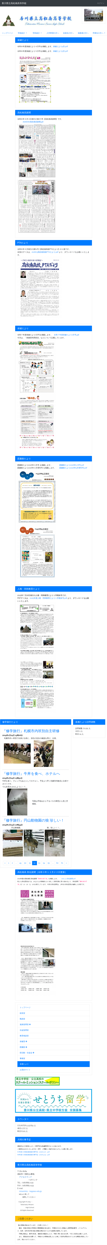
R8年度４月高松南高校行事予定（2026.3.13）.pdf (33, 1155)
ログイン (100, 3)
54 (44, 863)
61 (62, 863)
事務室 (22, 1058)
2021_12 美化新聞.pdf (68, 878)
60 (57, 863)
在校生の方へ (68, 33)
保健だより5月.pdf (60, 51)
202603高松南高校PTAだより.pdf (45, 252)
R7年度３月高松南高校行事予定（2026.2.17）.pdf (33, 1152)
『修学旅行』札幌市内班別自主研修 (30, 731)
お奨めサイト (25, 1070)
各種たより (24, 1064)
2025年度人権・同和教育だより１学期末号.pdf (48, 598)
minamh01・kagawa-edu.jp (30, 1191)
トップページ (7, 33)
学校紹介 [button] (21, 33)
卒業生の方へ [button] (98, 33)
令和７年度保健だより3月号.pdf (66, 335)
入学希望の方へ (53, 33)
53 (39, 863)
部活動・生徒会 (27, 1053)
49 (20, 863)
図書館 (23, 1047)
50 (25, 863)
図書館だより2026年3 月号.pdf (71, 465)
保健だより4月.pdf (60, 46)
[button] (85, 15)
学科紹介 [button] (36, 33)
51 (30, 863)
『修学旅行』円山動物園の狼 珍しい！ (33, 820)
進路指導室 (25, 1024)
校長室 (22, 1013)
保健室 (23, 1041)
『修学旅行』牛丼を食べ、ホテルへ (31, 773)
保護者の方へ (83, 33)
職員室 (22, 1019)
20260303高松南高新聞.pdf (33, 122)
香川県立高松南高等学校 (14, 3)
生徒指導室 (24, 1030)
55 (49, 863)
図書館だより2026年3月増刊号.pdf (73, 468)
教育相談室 (24, 1036)
